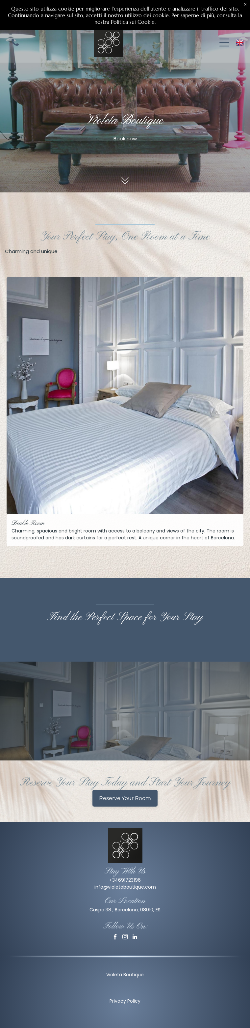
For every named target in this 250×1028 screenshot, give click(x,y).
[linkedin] (135, 938)
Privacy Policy (125, 1001)
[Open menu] (224, 42)
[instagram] (125, 938)
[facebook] (115, 938)
